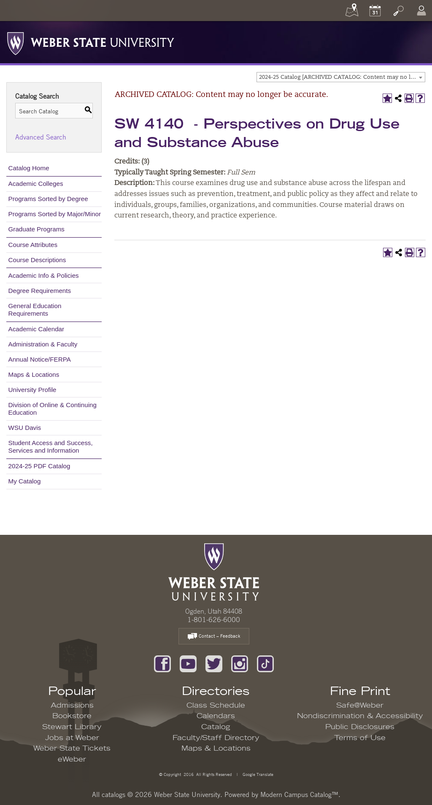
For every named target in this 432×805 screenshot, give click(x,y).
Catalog (215, 727)
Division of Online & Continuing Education (52, 408)
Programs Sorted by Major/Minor (54, 213)
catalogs (113, 794)
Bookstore (72, 716)
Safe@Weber (359, 705)
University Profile (32, 389)
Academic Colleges (35, 183)
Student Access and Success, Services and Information (50, 446)
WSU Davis (24, 427)
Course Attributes (33, 244)
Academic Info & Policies (43, 275)
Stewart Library (72, 727)
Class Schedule (215, 705)
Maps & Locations (33, 374)
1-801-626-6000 (213, 619)
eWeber (72, 759)
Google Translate (257, 774)
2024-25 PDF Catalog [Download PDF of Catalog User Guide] (39, 466)
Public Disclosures (359, 727)
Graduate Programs (36, 229)
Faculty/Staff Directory (216, 738)
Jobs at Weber (72, 738)
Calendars (216, 716)
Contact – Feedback (213, 637)
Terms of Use (360, 738)
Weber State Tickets (72, 748)
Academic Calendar (36, 329)
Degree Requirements (39, 290)
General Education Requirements (35, 309)
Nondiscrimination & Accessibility (360, 716)
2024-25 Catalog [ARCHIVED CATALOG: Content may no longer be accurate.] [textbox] (342, 77)
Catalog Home (28, 168)
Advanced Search (40, 137)
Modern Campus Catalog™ (299, 794)
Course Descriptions (37, 259)
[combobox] (340, 77)
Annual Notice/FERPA (39, 359)
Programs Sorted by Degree (48, 198)
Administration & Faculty (43, 344)
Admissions (72, 705)
